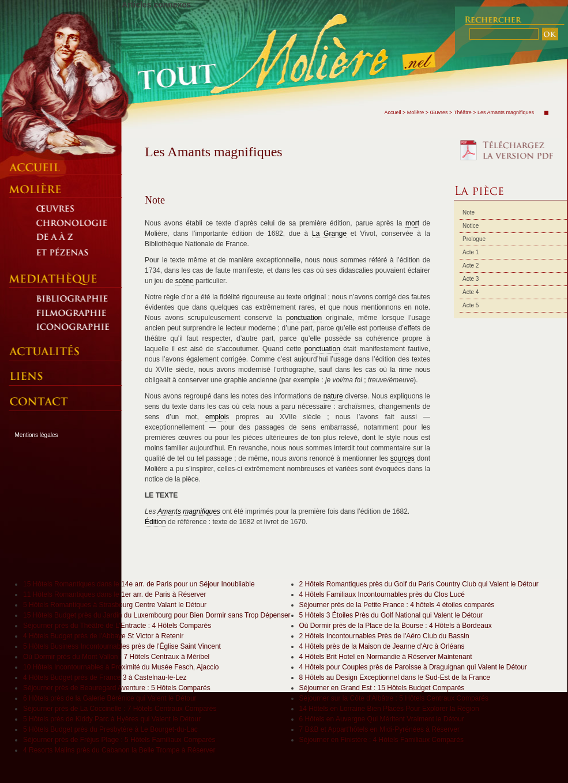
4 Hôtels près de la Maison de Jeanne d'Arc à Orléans (382, 646)
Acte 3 (470, 279)
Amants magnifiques (188, 511)
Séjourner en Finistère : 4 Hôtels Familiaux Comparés (381, 740)
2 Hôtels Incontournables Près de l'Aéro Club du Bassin (384, 636)
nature (333, 396)
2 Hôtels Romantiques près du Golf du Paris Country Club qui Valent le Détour (419, 584)
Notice (470, 226)
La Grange (329, 233)
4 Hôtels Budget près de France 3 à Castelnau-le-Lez (105, 677)
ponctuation (304, 318)
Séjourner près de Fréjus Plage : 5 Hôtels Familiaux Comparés (119, 740)
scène (184, 281)
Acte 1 (470, 252)
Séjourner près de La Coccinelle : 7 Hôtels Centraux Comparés (120, 709)
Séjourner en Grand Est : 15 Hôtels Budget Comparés (382, 688)
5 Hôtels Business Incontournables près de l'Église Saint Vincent (122, 646)
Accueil (392, 112)
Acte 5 (470, 305)
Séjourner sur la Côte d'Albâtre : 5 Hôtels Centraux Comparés (393, 698)
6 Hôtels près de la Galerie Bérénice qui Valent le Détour (110, 698)
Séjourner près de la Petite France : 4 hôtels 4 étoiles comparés (397, 605)
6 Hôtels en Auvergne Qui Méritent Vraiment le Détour (381, 719)
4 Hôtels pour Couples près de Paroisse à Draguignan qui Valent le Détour (413, 667)
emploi (215, 417)
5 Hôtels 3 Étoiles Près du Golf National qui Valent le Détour (391, 615)
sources (402, 458)
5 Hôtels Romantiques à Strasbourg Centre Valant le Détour (114, 605)
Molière (415, 112)
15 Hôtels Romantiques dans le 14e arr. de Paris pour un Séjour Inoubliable (139, 584)
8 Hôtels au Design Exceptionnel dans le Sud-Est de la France (395, 677)
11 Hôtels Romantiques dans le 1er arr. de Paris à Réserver (114, 594)
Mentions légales (36, 435)
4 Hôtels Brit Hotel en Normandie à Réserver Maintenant (385, 657)
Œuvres (439, 112)
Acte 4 (470, 292)
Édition (155, 522)
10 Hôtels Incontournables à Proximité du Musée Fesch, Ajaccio (121, 667)
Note (468, 212)
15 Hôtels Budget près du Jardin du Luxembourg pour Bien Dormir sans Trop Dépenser (157, 615)
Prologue (474, 239)
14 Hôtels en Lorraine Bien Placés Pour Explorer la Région (389, 709)
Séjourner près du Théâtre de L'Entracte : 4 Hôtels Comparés (117, 626)
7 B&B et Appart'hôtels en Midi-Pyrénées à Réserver (379, 729)
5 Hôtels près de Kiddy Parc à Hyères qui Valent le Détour (112, 719)
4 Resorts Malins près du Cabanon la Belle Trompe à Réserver (119, 750)
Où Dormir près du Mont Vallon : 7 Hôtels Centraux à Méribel (116, 657)
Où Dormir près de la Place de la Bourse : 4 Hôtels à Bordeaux (395, 626)
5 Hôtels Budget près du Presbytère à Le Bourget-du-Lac (110, 729)
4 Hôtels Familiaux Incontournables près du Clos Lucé (382, 594)
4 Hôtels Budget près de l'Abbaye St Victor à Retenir (103, 636)
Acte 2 (470, 265)
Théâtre (463, 112)
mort (412, 223)
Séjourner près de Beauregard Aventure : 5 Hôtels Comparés (116, 688)
